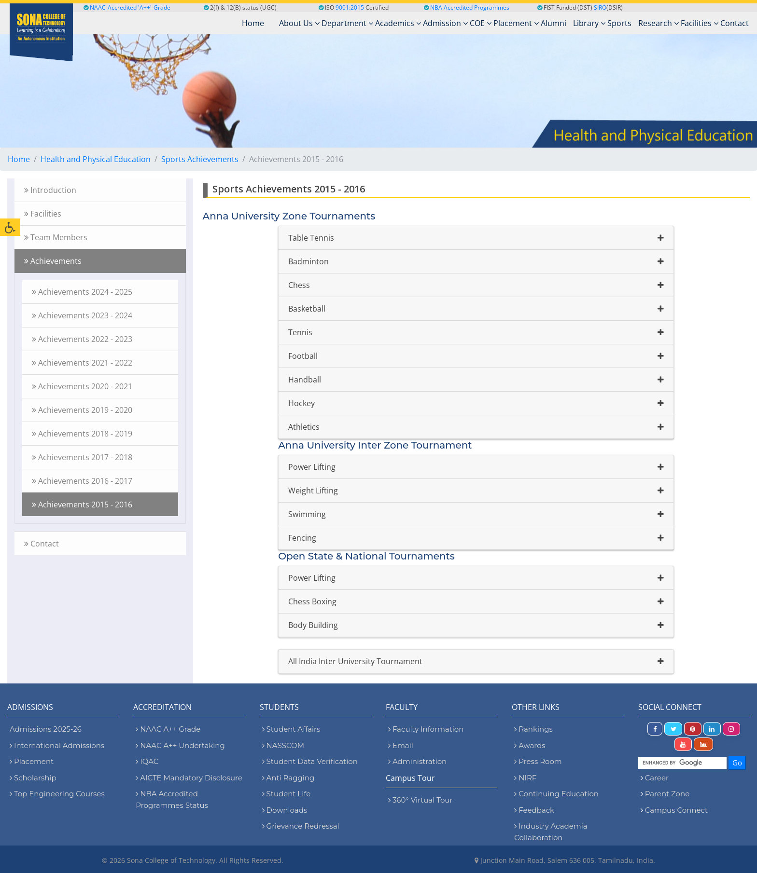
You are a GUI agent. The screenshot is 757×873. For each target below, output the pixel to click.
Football (303, 356)
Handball (304, 379)
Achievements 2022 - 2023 (82, 339)
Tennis (300, 332)
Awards (529, 745)
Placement (516, 23)
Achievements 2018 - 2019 (82, 433)
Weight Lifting (313, 490)
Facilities (699, 23)
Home (19, 159)
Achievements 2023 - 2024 (82, 315)
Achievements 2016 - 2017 (82, 481)
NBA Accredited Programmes (469, 7)
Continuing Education (556, 793)
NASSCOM (283, 745)
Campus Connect (676, 810)
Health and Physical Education (96, 159)
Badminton (308, 261)
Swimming (307, 514)
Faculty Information (425, 729)
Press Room (537, 761)
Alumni (553, 23)
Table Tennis (311, 237)
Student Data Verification (310, 761)
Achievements (53, 261)
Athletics (304, 427)
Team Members (55, 237)
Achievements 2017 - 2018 (82, 457)
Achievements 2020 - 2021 (82, 386)
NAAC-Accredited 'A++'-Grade (127, 7)
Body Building (313, 625)
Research (658, 23)
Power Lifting (312, 467)
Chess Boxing (312, 601)
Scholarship (33, 777)
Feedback (534, 810)
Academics (398, 23)
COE (480, 23)
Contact (734, 23)
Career (657, 777)
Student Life (286, 793)
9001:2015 (350, 7)
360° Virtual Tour (420, 800)
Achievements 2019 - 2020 (82, 410)
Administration (417, 761)
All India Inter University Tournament (355, 661)
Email (400, 745)
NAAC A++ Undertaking (180, 745)
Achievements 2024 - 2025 (82, 291)
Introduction (50, 190)
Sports (619, 23)
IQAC (147, 761)
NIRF (525, 777)
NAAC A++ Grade (168, 729)
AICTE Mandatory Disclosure (189, 777)
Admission (445, 23)
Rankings (533, 729)
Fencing (302, 537)
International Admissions (57, 745)
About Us (299, 23)
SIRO (600, 7)
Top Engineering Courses (57, 793)
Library (589, 23)
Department (347, 23)
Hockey (301, 403)
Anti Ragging (288, 777)
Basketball (306, 308)
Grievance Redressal (300, 826)
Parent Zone (667, 793)
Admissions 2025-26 (46, 729)
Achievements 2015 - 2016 (82, 504)
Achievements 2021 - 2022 (82, 362)
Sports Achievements (199, 159)
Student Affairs (291, 729)
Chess (299, 285)
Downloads (285, 810)
